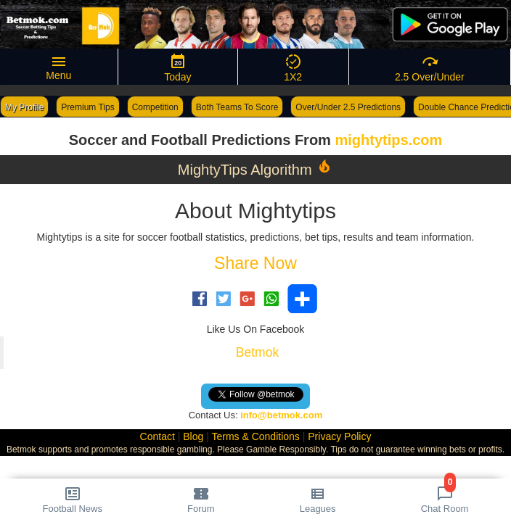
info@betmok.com (281, 415)
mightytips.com (388, 140)
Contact (157, 436)
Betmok (257, 352)
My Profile (24, 107)
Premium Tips (87, 107)
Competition (155, 107)
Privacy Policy (339, 436)
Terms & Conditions (255, 436)
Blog (193, 436)
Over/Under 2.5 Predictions (348, 107)
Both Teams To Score (237, 107)
